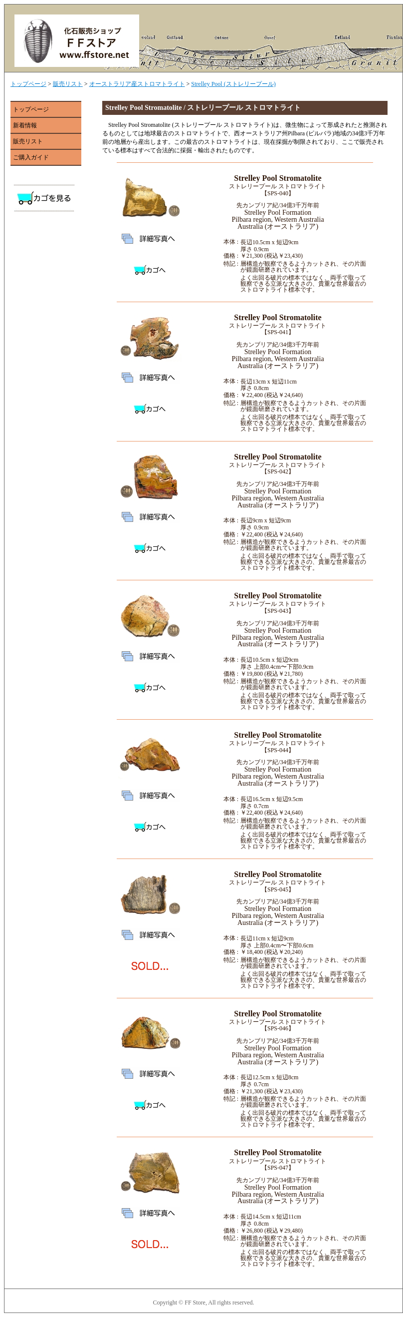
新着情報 (25, 125)
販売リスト (68, 83)
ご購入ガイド (31, 157)
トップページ (28, 83)
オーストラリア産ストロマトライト (137, 83)
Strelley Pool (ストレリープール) (233, 83)
